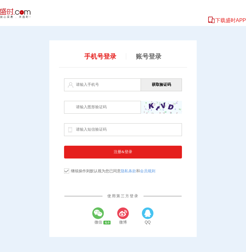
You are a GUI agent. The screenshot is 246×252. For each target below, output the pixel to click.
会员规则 (147, 171)
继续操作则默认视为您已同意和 (113, 171)
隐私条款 (128, 171)
